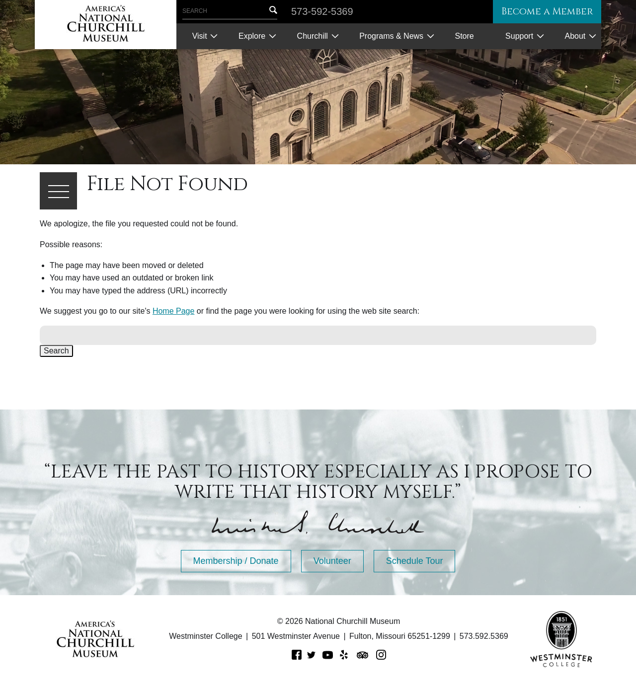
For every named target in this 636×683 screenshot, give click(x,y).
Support (519, 36)
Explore (251, 36)
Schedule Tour (414, 561)
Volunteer (332, 561)
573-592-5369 (322, 11)
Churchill (312, 36)
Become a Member (543, 11)
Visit (199, 36)
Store (464, 36)
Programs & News (391, 36)
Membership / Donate (236, 561)
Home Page (174, 311)
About (574, 36)
